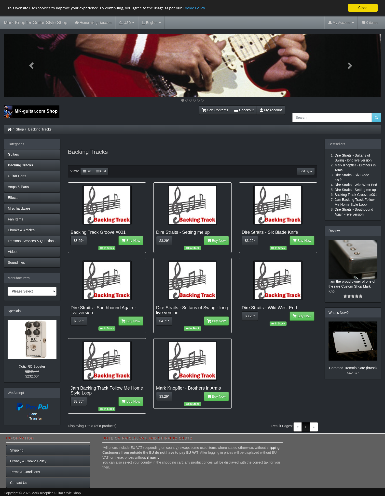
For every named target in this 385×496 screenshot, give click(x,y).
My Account (271, 110)
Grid (101, 171)
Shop (20, 129)
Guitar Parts (17, 176)
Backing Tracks (40, 129)
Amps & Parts (18, 187)
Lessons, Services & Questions (31, 241)
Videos (13, 252)
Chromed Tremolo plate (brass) (353, 368)
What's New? (339, 313)
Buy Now (131, 241)
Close (362, 7)
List (87, 171)
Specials (14, 311)
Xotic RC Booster (32, 366)
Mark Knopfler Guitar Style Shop (35, 22)
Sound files (16, 262)
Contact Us (18, 483)
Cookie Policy (194, 8)
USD (126, 23)
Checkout (244, 110)
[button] (32, 65)
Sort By (306, 171)
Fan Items (15, 219)
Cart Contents (215, 110)
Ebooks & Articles (21, 230)
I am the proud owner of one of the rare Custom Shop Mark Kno (352, 286)
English (151, 23)
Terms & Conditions (25, 472)
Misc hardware (19, 208)
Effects (13, 198)
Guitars (13, 154)
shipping (273, 448)
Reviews (335, 231)
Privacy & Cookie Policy (28, 461)
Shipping (17, 450)
